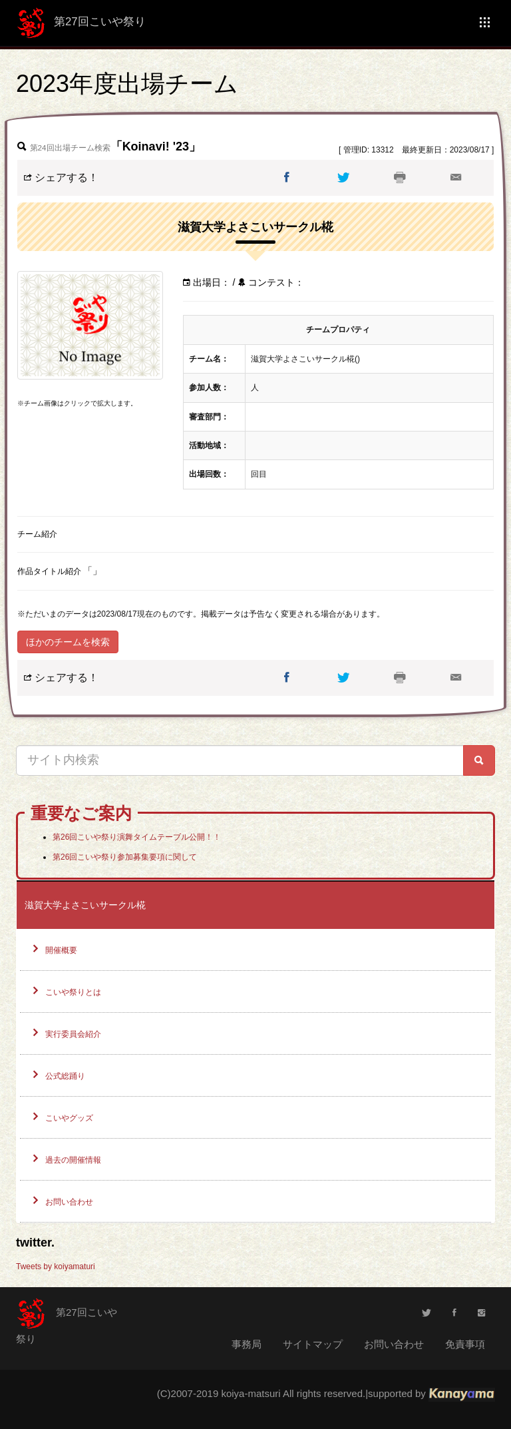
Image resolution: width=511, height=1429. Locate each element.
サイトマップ (313, 1344)
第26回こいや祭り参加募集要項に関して (125, 857)
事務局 (246, 1344)
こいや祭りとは (73, 992)
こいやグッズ (69, 1118)
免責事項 (465, 1344)
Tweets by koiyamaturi (55, 1266)
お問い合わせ (69, 1202)
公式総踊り (65, 1076)
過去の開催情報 (73, 1160)
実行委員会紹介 (73, 1034)
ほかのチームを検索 (68, 642)
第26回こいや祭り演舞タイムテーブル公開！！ (137, 837)
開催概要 (61, 950)
